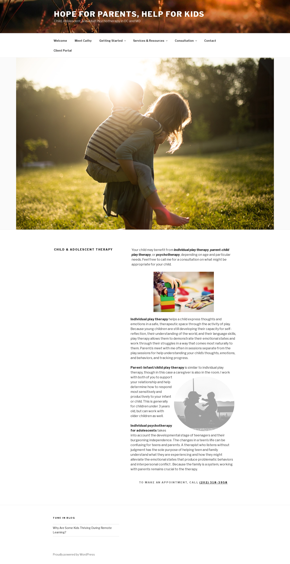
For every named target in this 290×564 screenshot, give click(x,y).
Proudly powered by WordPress (74, 554)
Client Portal (63, 50)
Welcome (60, 40)
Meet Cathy (83, 40)
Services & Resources (150, 40)
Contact (210, 40)
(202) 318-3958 (213, 482)
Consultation (186, 40)
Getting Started (112, 40)
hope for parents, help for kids (129, 14)
